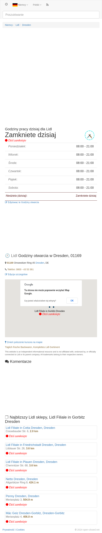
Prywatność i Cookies (13, 529)
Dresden (26, 25)
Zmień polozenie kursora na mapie (23, 342)
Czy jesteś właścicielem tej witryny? (40, 301)
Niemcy (20, 5)
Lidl (17, 25)
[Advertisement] (51, 54)
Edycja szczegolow (16, 274)
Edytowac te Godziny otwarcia (22, 202)
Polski (37, 4)
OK (72, 300)
